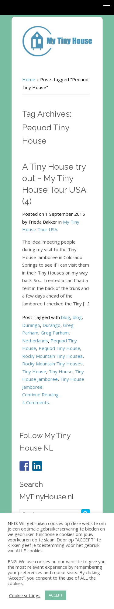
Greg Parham (55, 333)
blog (65, 317)
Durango (31, 325)
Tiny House (34, 371)
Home (28, 79)
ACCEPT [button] (56, 595)
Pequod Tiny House (59, 348)
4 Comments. (36, 402)
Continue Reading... (41, 394)
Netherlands (35, 341)
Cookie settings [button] (24, 595)
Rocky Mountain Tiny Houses (52, 356)
